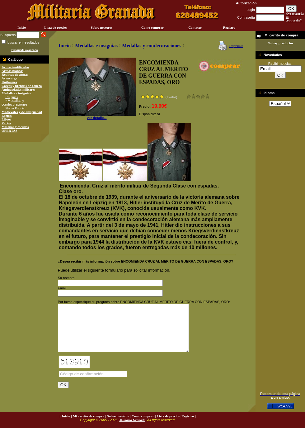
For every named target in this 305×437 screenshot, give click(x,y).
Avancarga (9, 78)
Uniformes (9, 82)
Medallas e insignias (16, 93)
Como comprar (152, 27)
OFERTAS (9, 130)
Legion (7, 115)
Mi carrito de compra (88, 425)
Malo (193, 96)
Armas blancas (12, 71)
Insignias (11, 97)
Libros (6, 119)
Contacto (195, 27)
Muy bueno (202, 96)
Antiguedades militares (18, 89)
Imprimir (236, 46)
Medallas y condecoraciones (151, 45)
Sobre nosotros (102, 27)
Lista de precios (55, 27)
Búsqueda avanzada (24, 50)
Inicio (21, 27)
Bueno (198, 96)
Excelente (207, 96)
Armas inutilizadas (15, 67)
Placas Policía (14, 108)
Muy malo (188, 96)
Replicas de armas (15, 74)
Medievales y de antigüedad (22, 112)
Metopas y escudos (15, 127)
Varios (6, 123)
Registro (229, 27)
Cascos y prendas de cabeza (22, 86)
